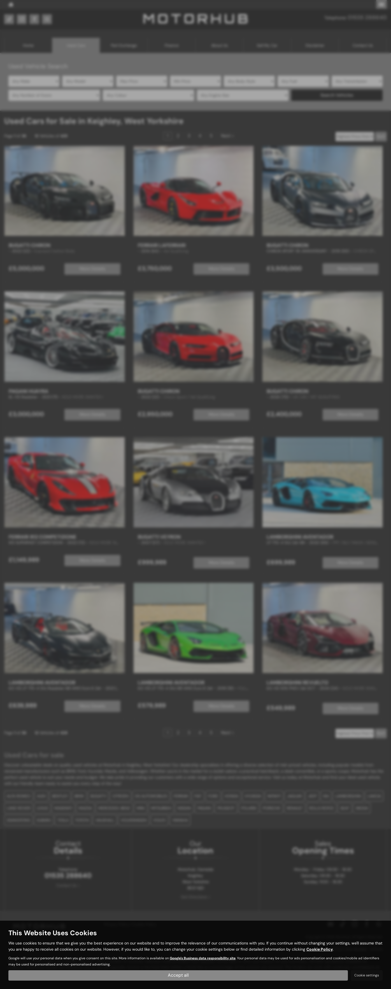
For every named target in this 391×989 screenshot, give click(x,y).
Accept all (178, 975)
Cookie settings (366, 975)
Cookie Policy (319, 949)
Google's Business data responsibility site (203, 958)
